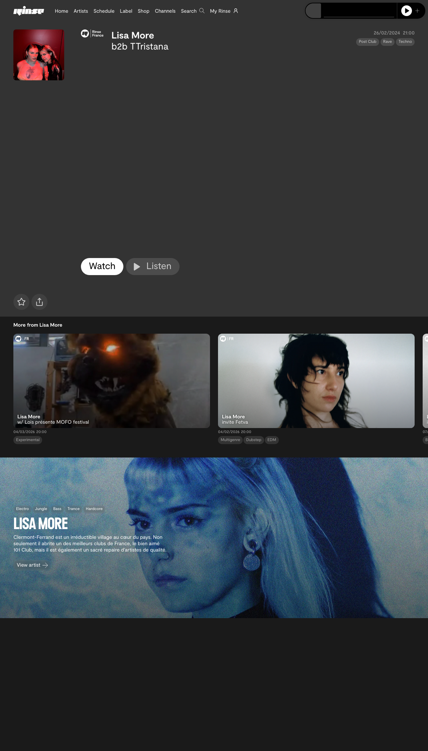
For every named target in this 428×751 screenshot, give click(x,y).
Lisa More (132, 34)
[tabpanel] (248, 153)
